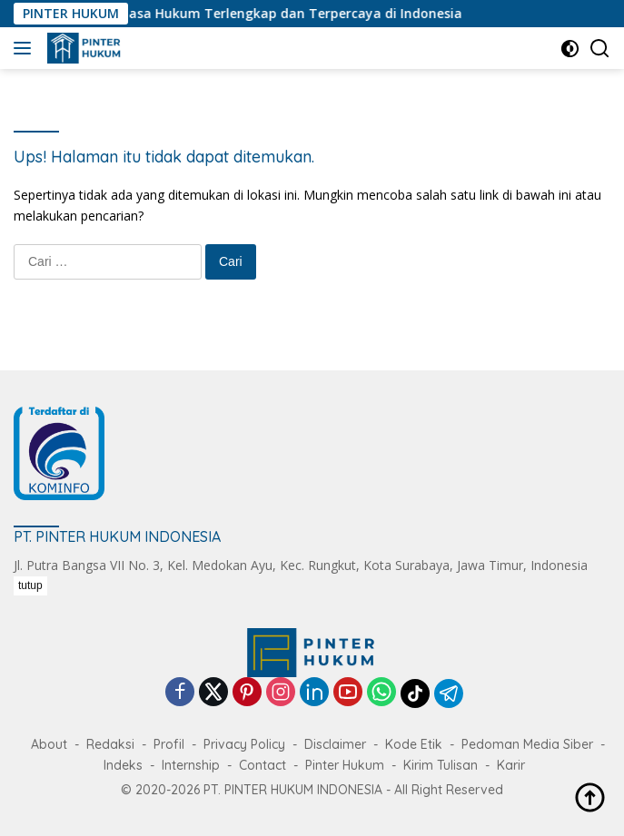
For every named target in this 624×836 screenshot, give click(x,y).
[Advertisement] (319, 703)
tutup (30, 585)
